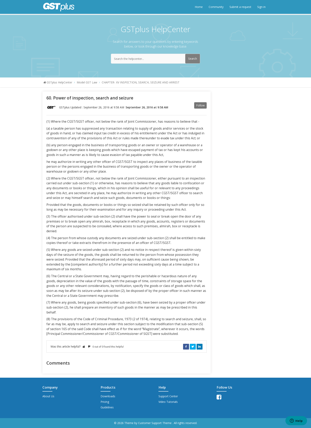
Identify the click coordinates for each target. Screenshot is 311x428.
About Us (48, 396)
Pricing (105, 402)
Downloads (108, 396)
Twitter (193, 347)
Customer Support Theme (155, 423)
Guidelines (107, 407)
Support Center (168, 396)
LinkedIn (200, 347)
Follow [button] (200, 105)
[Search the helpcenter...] (155, 59)
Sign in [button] (261, 7)
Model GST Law (87, 82)
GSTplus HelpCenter (59, 82)
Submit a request (240, 7)
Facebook (186, 347)
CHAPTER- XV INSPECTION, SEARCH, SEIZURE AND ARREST (140, 82)
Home (199, 7)
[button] (83, 346)
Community (216, 7)
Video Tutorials (168, 402)
